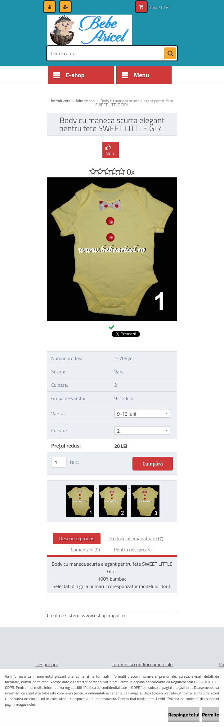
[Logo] (89, 30)
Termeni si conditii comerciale (142, 664)
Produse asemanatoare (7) (135, 538)
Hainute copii (85, 101)
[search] (170, 54)
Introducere (60, 101)
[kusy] (59, 462)
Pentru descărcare (133, 549)
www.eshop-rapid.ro (103, 615)
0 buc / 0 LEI (159, 7)
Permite (210, 714)
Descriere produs (77, 538)
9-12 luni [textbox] (126, 413)
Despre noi (46, 664)
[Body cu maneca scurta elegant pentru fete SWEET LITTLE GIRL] (112, 180)
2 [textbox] (118, 431)
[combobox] (142, 413)
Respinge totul (183, 714)
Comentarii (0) (85, 549)
